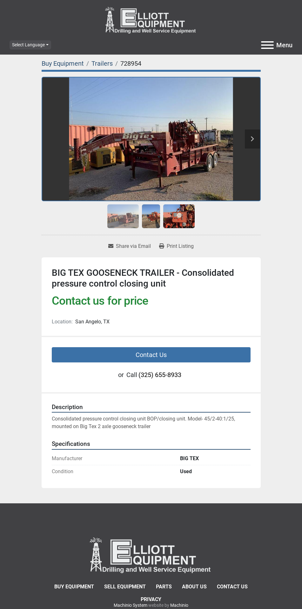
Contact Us (151, 355)
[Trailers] (102, 63)
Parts (164, 587)
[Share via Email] (129, 246)
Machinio (179, 605)
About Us (194, 587)
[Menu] (267, 45)
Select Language (28, 44)
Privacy (151, 599)
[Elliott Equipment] (151, 555)
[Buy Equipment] (63, 63)
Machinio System (130, 605)
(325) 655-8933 (159, 375)
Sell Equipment (125, 587)
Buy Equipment (74, 587)
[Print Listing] (176, 246)
